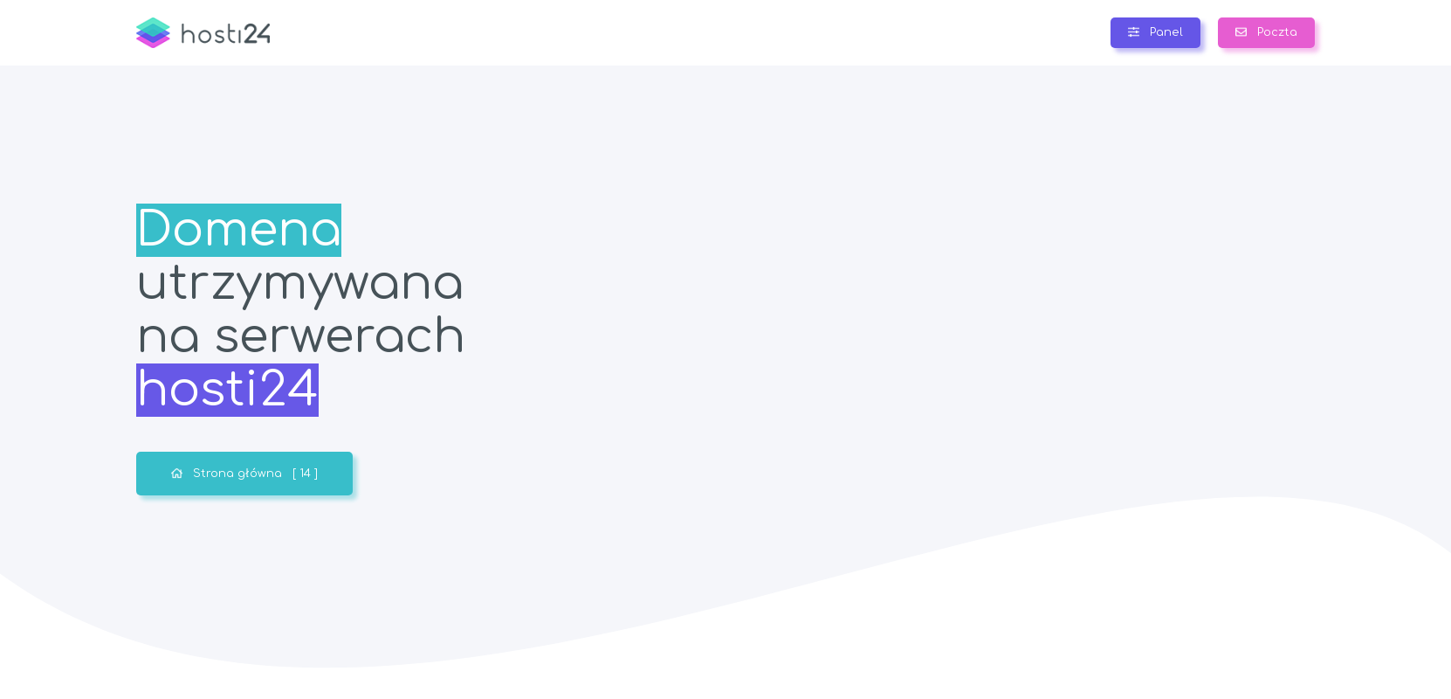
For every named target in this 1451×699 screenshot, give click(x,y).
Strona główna (245, 473)
